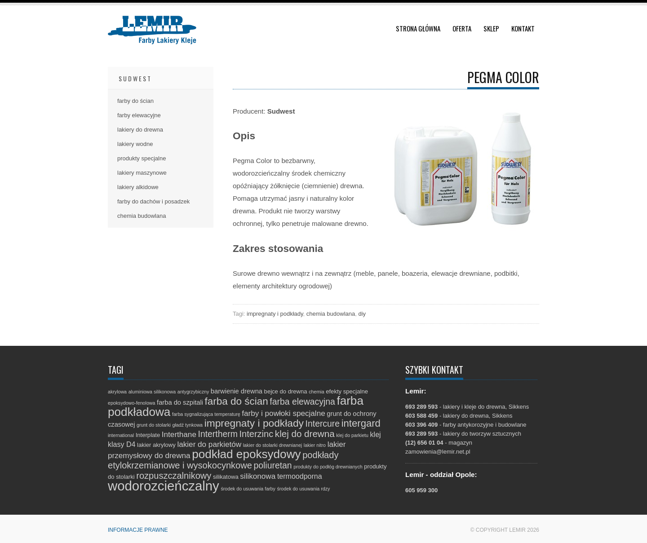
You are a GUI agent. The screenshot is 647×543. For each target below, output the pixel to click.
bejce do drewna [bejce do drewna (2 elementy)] (285, 391)
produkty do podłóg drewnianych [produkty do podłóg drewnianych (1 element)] (327, 466)
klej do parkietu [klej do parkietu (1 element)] (352, 435)
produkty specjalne (141, 158)
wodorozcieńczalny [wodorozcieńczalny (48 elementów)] (163, 485)
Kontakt (523, 28)
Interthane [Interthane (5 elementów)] (179, 434)
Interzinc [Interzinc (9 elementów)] (256, 434)
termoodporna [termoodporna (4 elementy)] (299, 476)
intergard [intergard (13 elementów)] (361, 423)
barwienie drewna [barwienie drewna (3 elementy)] (236, 391)
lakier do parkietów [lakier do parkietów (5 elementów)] (209, 444)
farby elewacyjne (139, 115)
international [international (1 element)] (121, 435)
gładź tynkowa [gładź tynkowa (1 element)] (188, 425)
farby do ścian (135, 100)
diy (362, 313)
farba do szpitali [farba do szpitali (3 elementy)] (180, 402)
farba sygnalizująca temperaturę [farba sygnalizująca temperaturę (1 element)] (206, 414)
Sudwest (135, 78)
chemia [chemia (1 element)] (316, 391)
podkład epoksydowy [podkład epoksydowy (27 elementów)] (246, 454)
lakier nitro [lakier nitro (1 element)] (315, 445)
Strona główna (418, 28)
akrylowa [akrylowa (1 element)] (117, 391)
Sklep (491, 28)
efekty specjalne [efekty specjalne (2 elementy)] (347, 391)
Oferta (461, 28)
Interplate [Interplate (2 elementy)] (148, 435)
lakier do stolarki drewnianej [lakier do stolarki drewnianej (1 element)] (272, 445)
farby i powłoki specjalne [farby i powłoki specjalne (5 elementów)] (283, 413)
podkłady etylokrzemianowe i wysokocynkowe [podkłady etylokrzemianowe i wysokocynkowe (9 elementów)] (223, 460)
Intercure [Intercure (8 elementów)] (323, 423)
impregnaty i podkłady (275, 313)
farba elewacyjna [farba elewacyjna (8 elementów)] (302, 401)
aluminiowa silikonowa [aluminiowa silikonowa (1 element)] (152, 391)
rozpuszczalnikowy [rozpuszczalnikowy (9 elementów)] (173, 476)
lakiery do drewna (140, 129)
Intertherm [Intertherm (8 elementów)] (218, 434)
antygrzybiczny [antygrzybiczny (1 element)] (193, 391)
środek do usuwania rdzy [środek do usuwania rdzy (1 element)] (303, 488)
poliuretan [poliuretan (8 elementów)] (273, 465)
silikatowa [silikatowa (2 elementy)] (226, 476)
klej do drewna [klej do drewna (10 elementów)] (305, 433)
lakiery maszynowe (142, 172)
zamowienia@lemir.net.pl (437, 451)
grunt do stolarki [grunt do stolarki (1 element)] (154, 425)
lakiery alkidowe (138, 187)
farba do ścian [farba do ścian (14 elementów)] (236, 401)
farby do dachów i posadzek (153, 201)
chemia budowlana (330, 313)
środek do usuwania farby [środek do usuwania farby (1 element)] (248, 488)
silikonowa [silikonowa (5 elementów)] (257, 476)
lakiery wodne (135, 144)
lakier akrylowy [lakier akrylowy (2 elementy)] (156, 444)
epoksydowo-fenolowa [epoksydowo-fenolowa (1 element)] (131, 403)
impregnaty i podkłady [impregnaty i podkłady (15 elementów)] (254, 423)
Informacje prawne (138, 530)
